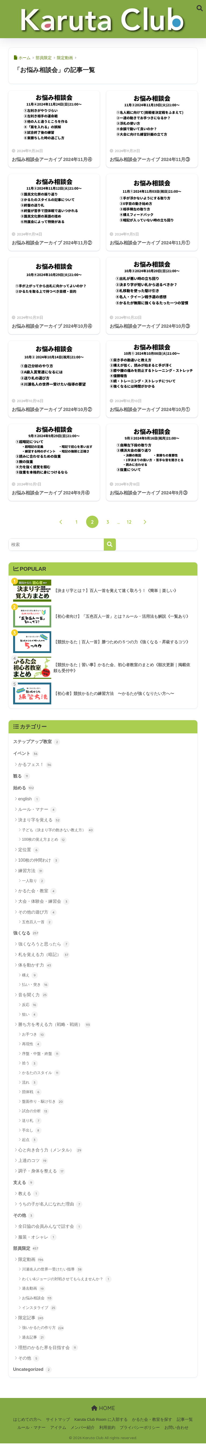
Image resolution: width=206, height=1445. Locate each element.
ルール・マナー (37, 810)
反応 (30, 1006)
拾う (30, 1064)
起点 (30, 1141)
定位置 (28, 850)
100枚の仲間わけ (39, 861)
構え (30, 976)
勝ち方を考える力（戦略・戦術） (54, 1025)
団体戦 (32, 1093)
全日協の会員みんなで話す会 (50, 1228)
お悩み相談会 (37, 1299)
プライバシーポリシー (140, 1429)
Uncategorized (33, 1371)
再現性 (32, 1045)
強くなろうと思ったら (43, 945)
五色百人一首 (37, 923)
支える (24, 1183)
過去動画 (33, 1290)
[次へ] (145, 522)
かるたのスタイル (41, 1074)
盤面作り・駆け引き (43, 1102)
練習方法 (31, 872)
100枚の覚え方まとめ (44, 840)
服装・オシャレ (37, 1238)
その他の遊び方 (37, 913)
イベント (26, 754)
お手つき (33, 1035)
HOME (103, 1409)
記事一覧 (185, 1421)
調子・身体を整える (41, 1172)
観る (22, 776)
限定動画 (31, 1261)
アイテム (58, 1429)
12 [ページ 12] (129, 522)
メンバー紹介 (83, 1429)
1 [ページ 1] (77, 522)
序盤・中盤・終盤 (41, 1054)
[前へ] (61, 522)
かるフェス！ (35, 765)
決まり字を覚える (39, 821)
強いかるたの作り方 (43, 1329)
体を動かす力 (35, 966)
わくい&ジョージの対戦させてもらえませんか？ (67, 1280)
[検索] (110, 545)
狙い (30, 1015)
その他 (24, 1216)
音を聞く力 (33, 996)
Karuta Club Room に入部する (100, 1421)
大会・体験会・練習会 (43, 902)
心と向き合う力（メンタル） (50, 1151)
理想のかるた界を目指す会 (48, 1349)
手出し (32, 1131)
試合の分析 (35, 1112)
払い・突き (35, 986)
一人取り (33, 882)
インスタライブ (39, 1309)
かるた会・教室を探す (152, 1421)
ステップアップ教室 (38, 741)
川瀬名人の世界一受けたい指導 (52, 1271)
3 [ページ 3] (107, 522)
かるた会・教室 (37, 892)
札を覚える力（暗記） (43, 955)
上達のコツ (33, 1161)
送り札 (32, 1122)
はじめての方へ (27, 1421)
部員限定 (26, 1249)
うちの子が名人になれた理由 (50, 1205)
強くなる (26, 933)
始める (24, 788)
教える (28, 1194)
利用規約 (107, 1429)
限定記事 (31, 1319)
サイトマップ (58, 1421)
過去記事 (33, 1339)
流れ (30, 1083)
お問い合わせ (176, 1429)
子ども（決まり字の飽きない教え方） (58, 831)
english (29, 800)
